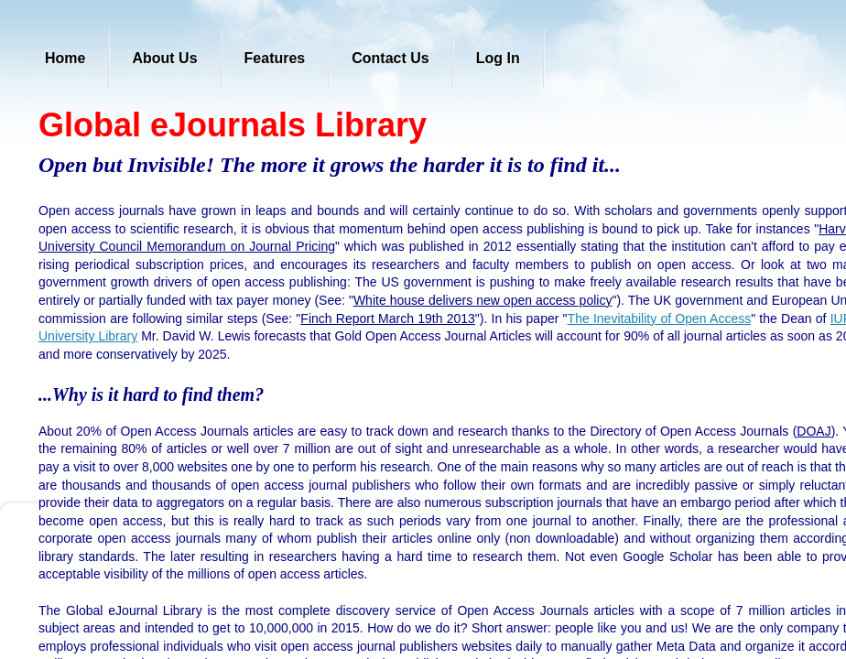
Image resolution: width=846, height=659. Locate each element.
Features (275, 58)
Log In (498, 58)
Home (65, 58)
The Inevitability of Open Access (660, 318)
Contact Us (390, 58)
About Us (164, 58)
